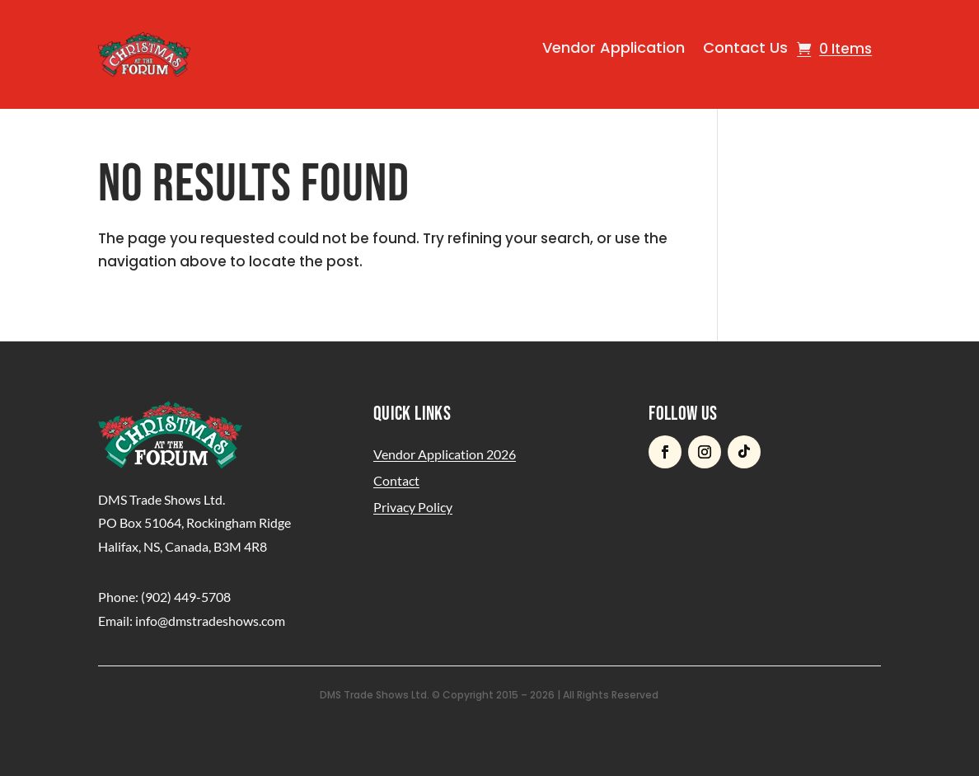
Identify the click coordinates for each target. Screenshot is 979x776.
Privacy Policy (412, 507)
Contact (396, 480)
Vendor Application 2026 (444, 454)
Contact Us (745, 47)
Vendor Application (613, 47)
